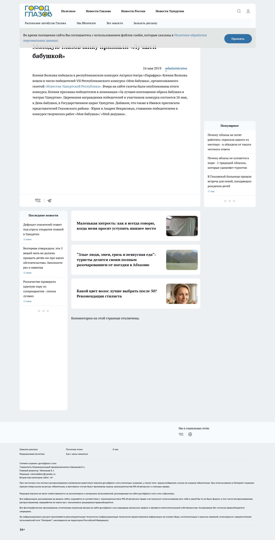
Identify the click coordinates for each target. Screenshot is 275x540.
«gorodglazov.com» (47, 463)
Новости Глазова (98, 11)
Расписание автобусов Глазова (45, 23)
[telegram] (50, 200)
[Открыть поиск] (239, 11)
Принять (238, 39)
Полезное (68, 11)
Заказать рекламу (146, 23)
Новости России (133, 11)
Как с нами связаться (77, 454)
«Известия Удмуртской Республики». (73, 86)
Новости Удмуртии (170, 11)
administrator (176, 68)
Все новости (115, 23)
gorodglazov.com (111, 482)
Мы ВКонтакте (86, 23)
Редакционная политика (32, 454)
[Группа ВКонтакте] (181, 434)
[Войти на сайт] (248, 11)
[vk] (38, 200)
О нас (115, 449)
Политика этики (74, 449)
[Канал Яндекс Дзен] (190, 434)
